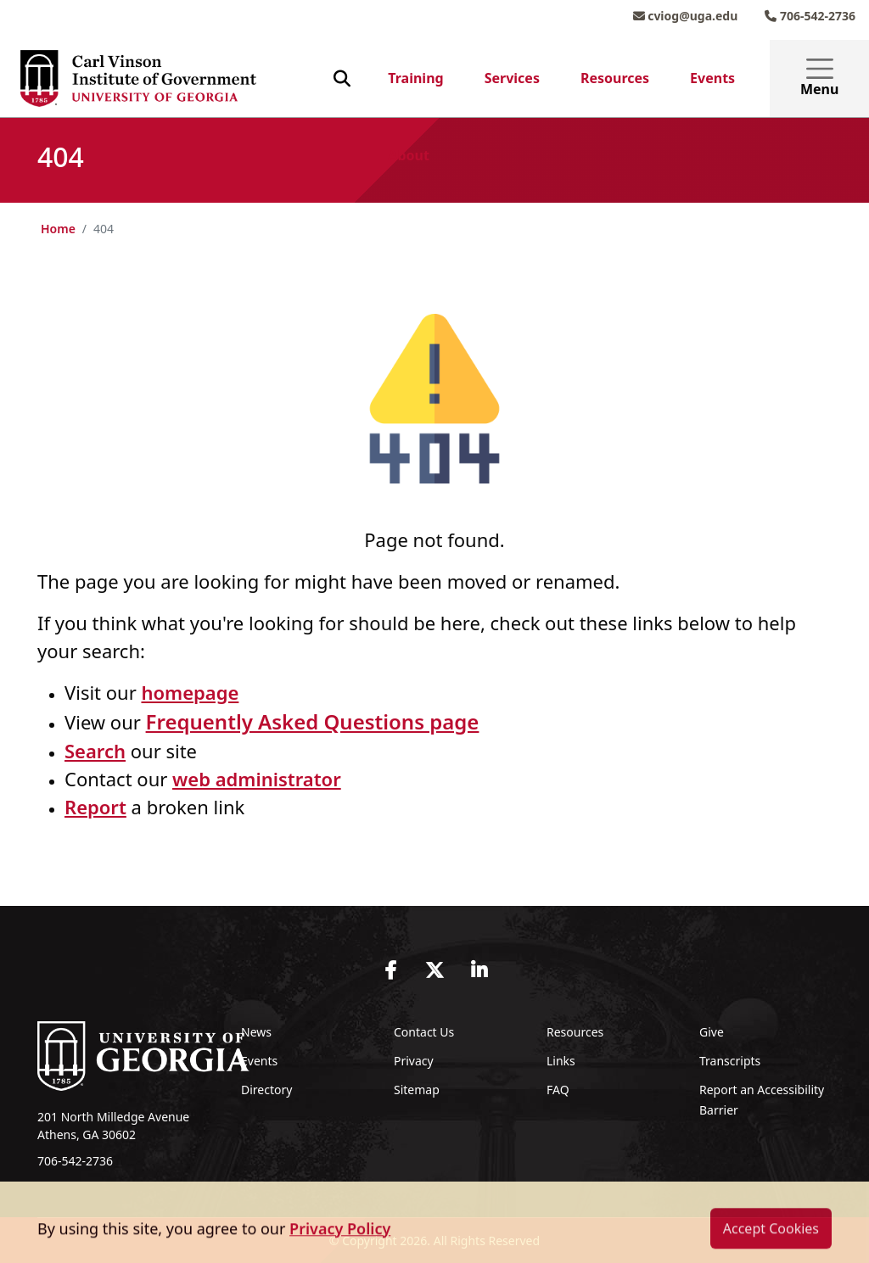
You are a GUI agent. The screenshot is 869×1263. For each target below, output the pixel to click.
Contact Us (424, 1032)
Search (95, 750)
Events (712, 78)
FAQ (558, 1089)
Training (415, 78)
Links (561, 1061)
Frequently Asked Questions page (312, 721)
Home (58, 229)
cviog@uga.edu (685, 16)
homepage (189, 692)
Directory (266, 1089)
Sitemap (417, 1089)
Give (711, 1032)
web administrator (256, 778)
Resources (614, 78)
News (256, 1032)
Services (512, 78)
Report (95, 806)
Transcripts (729, 1061)
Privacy (414, 1061)
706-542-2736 (810, 16)
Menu (819, 78)
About (408, 155)
